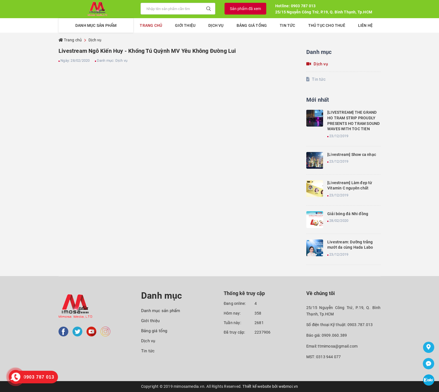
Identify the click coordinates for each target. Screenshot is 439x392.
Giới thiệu (185, 25)
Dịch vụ (215, 25)
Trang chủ (151, 25)
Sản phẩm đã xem (245, 8)
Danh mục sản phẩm (160, 310)
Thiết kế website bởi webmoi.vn (270, 386)
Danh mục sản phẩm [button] (95, 25)
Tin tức (287, 25)
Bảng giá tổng (252, 25)
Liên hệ (365, 25)
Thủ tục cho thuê (326, 25)
